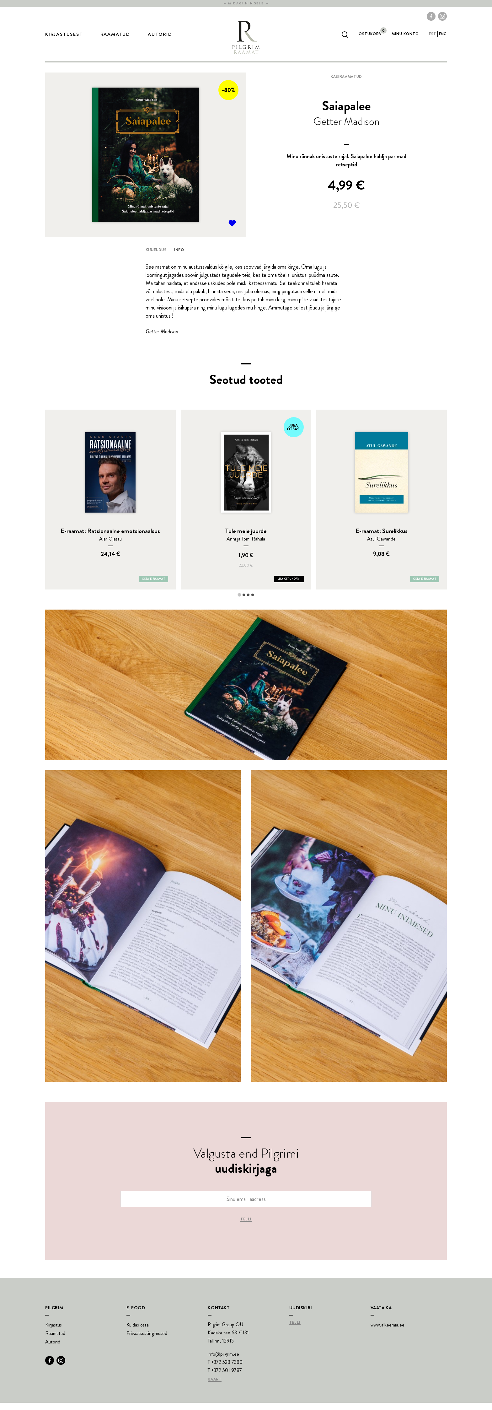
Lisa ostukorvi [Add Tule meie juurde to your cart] (289, 586)
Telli (246, 1226)
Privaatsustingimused (146, 1340)
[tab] (239, 602)
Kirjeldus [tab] (156, 257)
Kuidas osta (137, 1332)
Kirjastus (53, 1332)
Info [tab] (179, 257)
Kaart (214, 1387)
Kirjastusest (64, 38)
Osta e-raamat (153, 586)
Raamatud (115, 38)
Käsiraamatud (346, 84)
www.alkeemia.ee (387, 1332)
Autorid (160, 38)
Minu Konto (405, 37)
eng (443, 37)
